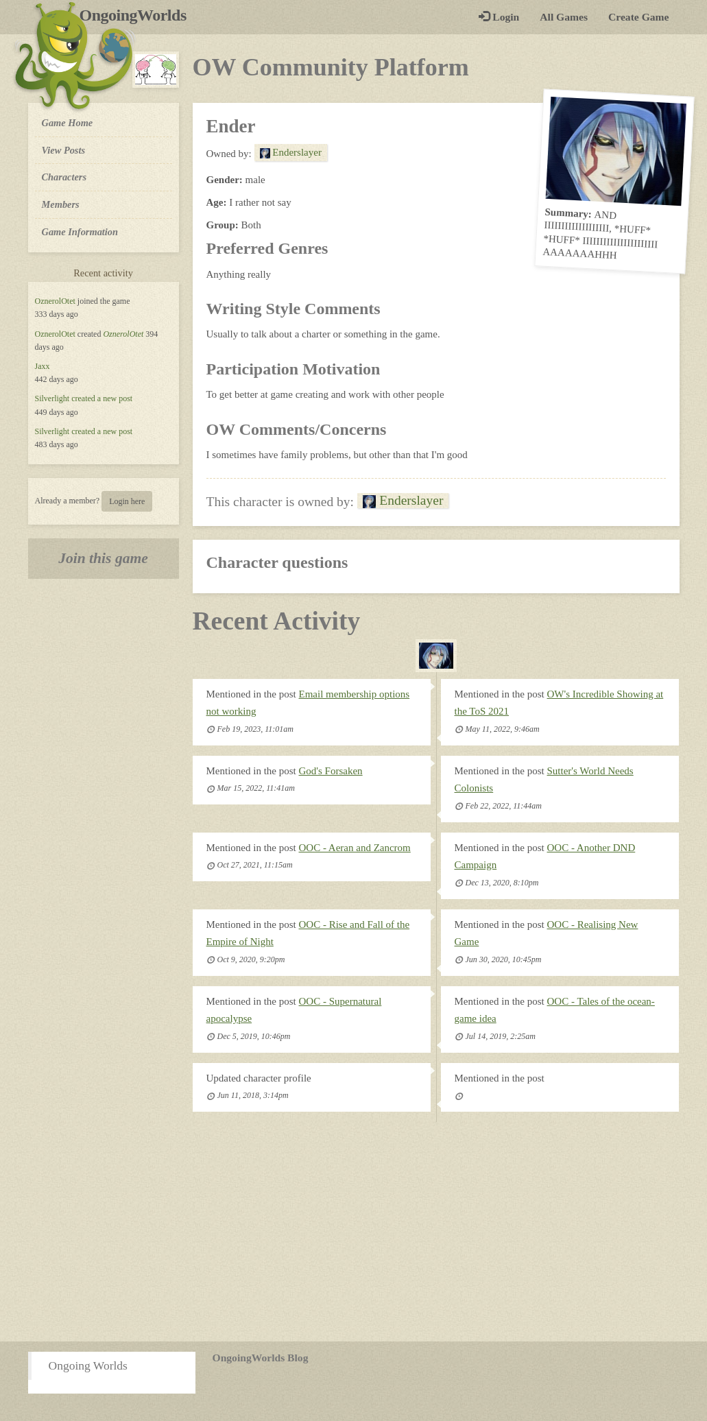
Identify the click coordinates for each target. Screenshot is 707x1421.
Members (61, 204)
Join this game (103, 558)
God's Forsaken (331, 770)
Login (499, 17)
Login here (127, 501)
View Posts (64, 150)
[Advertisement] (353, 1232)
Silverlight (52, 398)
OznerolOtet (55, 301)
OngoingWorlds (138, 15)
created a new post (101, 398)
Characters (64, 176)
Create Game (638, 17)
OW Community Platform (331, 67)
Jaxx (42, 366)
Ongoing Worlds (88, 1365)
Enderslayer (291, 152)
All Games (564, 17)
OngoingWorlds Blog (261, 1357)
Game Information (80, 231)
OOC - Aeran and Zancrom (355, 847)
